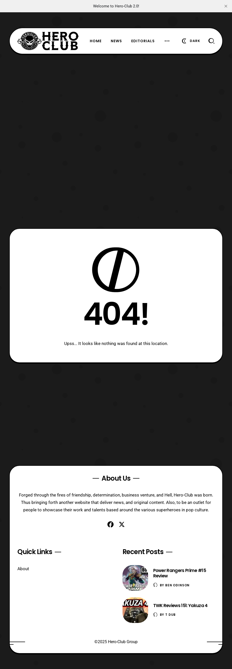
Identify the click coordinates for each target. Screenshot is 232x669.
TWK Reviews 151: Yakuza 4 (180, 605)
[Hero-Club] (48, 41)
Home (96, 41)
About (23, 568)
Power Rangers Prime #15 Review (179, 573)
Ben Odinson (177, 585)
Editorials (143, 41)
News (116, 41)
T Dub (170, 614)
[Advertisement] (116, 90)
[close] (226, 6)
